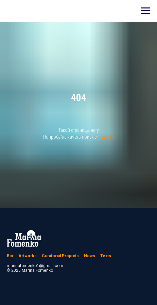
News (89, 255)
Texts (105, 255)
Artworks (27, 255)
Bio (10, 255)
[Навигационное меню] (145, 10)
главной (106, 137)
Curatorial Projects (60, 255)
